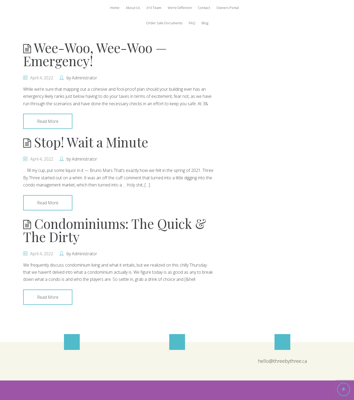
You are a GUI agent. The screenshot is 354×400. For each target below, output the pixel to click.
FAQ (192, 23)
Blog (205, 23)
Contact (204, 7)
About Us (133, 7)
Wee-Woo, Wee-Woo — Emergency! (95, 54)
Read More (47, 121)
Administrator (84, 78)
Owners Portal (227, 7)
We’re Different (180, 7)
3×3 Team (153, 7)
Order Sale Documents (164, 23)
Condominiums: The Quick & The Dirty (114, 230)
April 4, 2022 (41, 78)
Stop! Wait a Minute (85, 142)
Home (114, 7)
